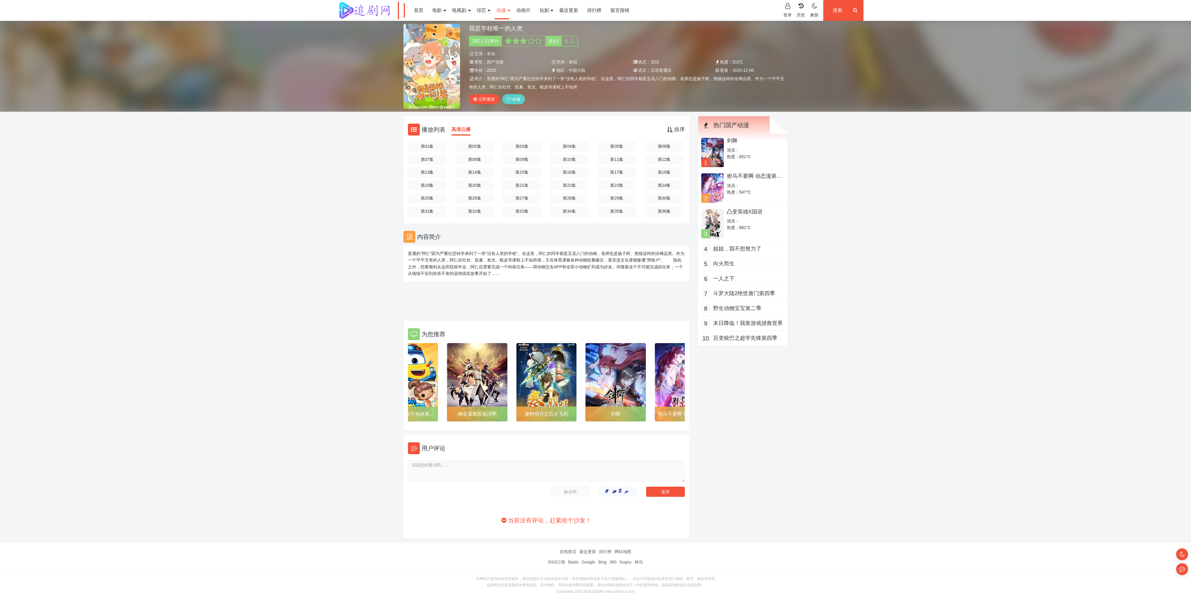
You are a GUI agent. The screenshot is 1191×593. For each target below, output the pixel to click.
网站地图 (623, 551)
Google (588, 562)
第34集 (569, 211)
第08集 (474, 159)
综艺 (483, 10)
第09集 (522, 159)
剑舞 (616, 413)
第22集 (569, 185)
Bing (602, 562)
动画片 (523, 10)
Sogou (625, 562)
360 (612, 562)
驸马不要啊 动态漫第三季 (754, 179)
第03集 (522, 146)
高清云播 (460, 129)
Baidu (573, 562)
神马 (639, 562)
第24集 (664, 185)
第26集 (474, 198)
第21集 (522, 185)
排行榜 (594, 10)
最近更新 (568, 10)
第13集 (427, 172)
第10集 (569, 159)
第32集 (474, 211)
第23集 (616, 185)
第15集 (522, 172)
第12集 (664, 159)
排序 (676, 130)
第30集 (664, 198)
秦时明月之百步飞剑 (546, 413)
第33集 (522, 211)
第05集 (616, 146)
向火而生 (724, 264)
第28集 (569, 198)
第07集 (427, 159)
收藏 (513, 99)
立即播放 (484, 99)
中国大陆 (577, 70)
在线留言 (568, 551)
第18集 (664, 172)
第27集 (522, 198)
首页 (418, 10)
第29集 (616, 198)
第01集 (427, 146)
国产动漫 (495, 62)
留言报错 (619, 10)
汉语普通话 (661, 70)
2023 (491, 70)
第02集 (474, 146)
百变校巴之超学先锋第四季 (408, 414)
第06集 (664, 146)
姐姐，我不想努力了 (737, 249)
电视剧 (461, 10)
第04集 (569, 146)
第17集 (616, 172)
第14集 (474, 172)
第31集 (427, 211)
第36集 (664, 211)
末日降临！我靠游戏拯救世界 (748, 323)
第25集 (427, 198)
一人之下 (724, 278)
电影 (439, 10)
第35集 (616, 211)
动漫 (503, 10)
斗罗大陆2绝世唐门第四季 (744, 293)
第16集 (569, 172)
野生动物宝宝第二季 (737, 308)
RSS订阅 (556, 562)
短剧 (546, 10)
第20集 (474, 185)
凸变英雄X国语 (745, 212)
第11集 (616, 159)
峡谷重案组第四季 (477, 413)
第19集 (427, 185)
